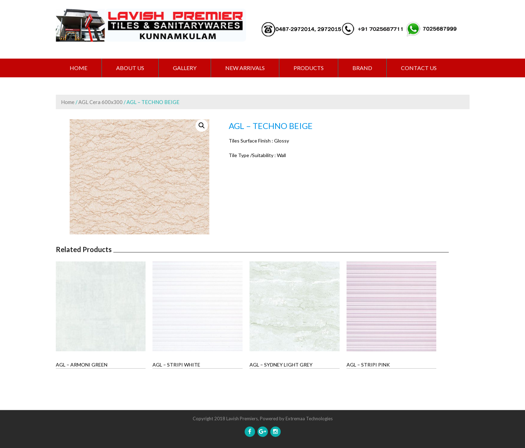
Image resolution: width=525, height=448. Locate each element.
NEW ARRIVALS (245, 67)
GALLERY (184, 67)
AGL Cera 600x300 (100, 102)
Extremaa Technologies (309, 418)
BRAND (362, 67)
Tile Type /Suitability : (252, 155)
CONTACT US (419, 67)
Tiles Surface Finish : (251, 141)
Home (78, 67)
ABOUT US (130, 67)
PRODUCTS (309, 67)
